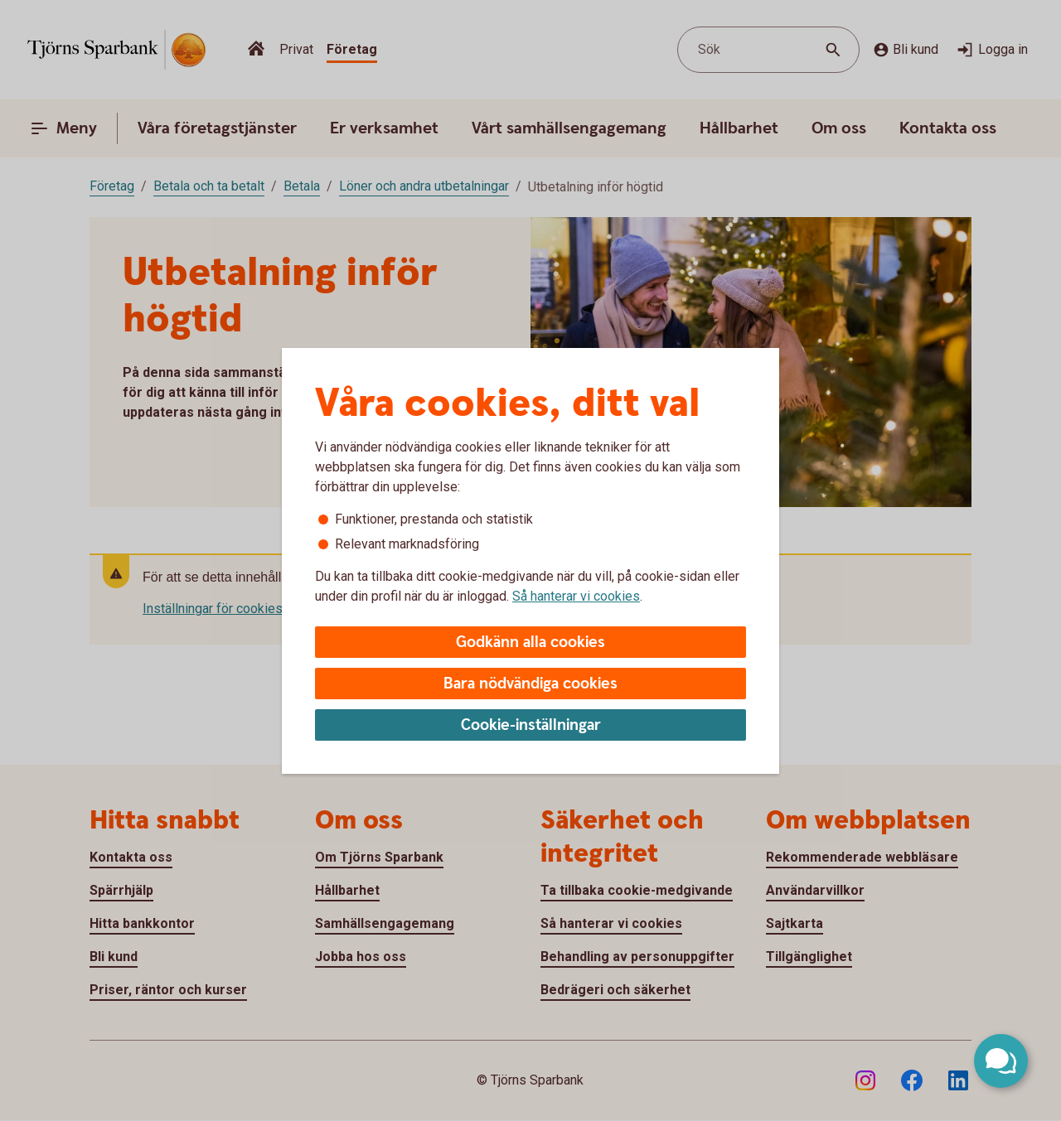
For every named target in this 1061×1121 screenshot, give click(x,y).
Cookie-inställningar (531, 725)
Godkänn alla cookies (530, 642)
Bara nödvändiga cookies (530, 684)
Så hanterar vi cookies (576, 596)
